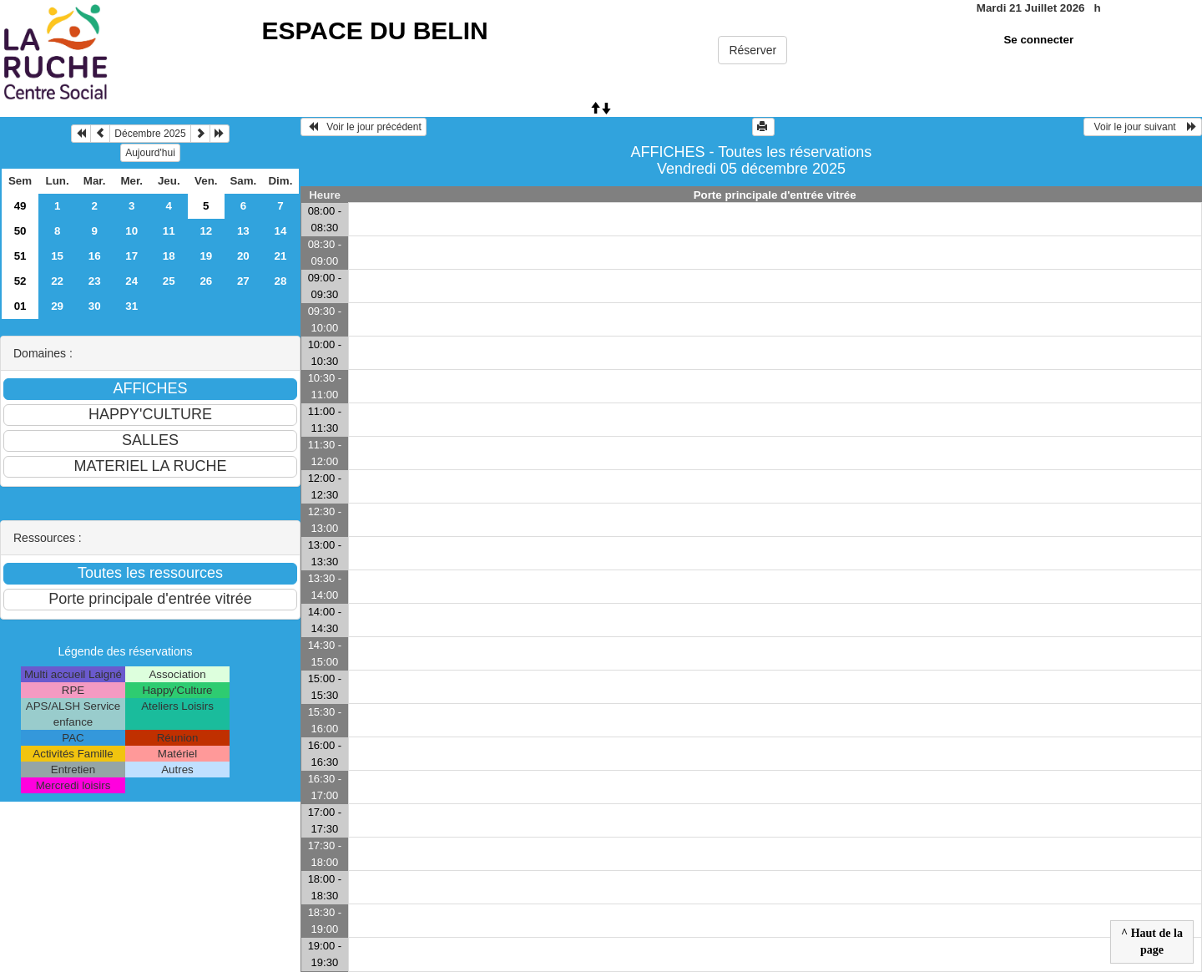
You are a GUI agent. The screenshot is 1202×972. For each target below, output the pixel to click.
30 (94, 306)
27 (243, 281)
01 (20, 306)
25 (169, 281)
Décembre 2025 (149, 133)
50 (20, 231)
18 (169, 256)
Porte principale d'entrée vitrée (775, 195)
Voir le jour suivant (1142, 127)
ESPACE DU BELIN (375, 30)
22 (57, 281)
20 (243, 256)
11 (169, 231)
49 (20, 206)
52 (20, 281)
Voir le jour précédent (364, 127)
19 (205, 256)
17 (131, 256)
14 (280, 231)
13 (243, 231)
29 (57, 306)
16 (94, 256)
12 (205, 231)
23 (94, 281)
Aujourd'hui (150, 153)
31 (131, 306)
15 (57, 256)
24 (131, 281)
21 (280, 256)
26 (205, 281)
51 (20, 256)
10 (131, 231)
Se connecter (1038, 39)
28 (280, 281)
